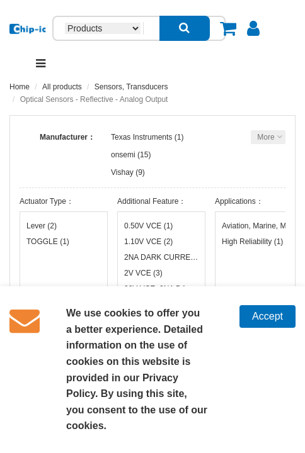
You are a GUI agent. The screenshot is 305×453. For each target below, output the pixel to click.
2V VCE (143, 273)
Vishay (122, 172)
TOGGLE (47, 241)
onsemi (123, 154)
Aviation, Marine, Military (259, 225)
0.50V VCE (148, 225)
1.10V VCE (148, 241)
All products (62, 86)
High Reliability (252, 241)
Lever (41, 225)
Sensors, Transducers (131, 86)
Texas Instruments (141, 137)
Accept (267, 316)
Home (19, 86)
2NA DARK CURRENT (161, 257)
